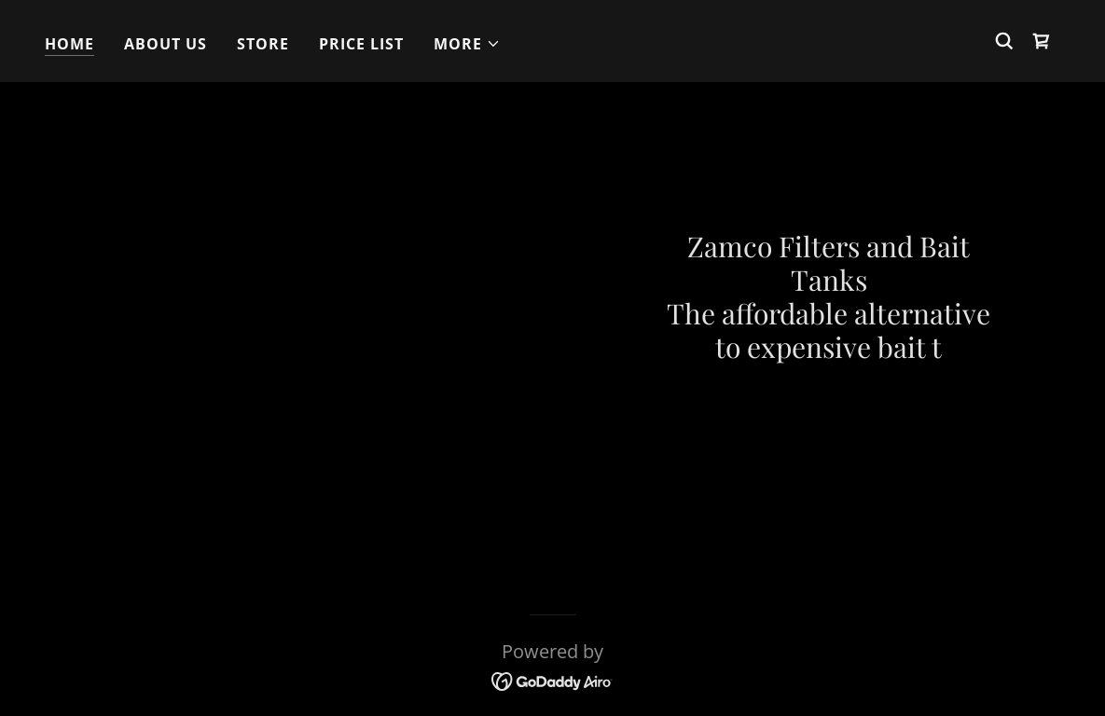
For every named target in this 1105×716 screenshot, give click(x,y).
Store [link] (263, 44)
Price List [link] (361, 44)
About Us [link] (165, 44)
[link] (1041, 41)
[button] (467, 44)
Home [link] (69, 44)
